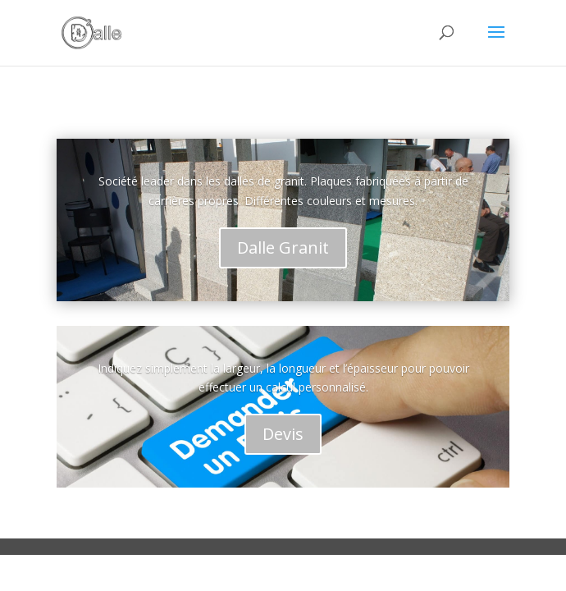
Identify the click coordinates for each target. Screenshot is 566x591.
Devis (283, 434)
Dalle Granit (283, 247)
